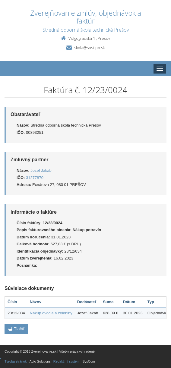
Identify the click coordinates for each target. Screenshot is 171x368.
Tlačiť (16, 328)
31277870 (34, 177)
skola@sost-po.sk (89, 47)
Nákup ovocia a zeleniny (51, 313)
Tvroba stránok (16, 361)
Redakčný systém (66, 361)
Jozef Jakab (40, 170)
